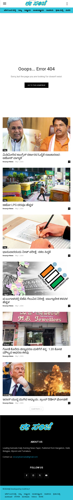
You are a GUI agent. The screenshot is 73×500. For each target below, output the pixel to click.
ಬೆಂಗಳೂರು (6, 345)
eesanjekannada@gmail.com (25, 457)
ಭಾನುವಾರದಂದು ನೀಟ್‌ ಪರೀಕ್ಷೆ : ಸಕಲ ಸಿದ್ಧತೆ (27, 252)
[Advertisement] (36, 38)
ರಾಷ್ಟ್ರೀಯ (5, 294)
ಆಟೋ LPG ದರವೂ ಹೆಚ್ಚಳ (18, 205)
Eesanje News (8, 162)
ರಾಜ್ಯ (4, 150)
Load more (36, 409)
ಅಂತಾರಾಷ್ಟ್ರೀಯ (7, 395)
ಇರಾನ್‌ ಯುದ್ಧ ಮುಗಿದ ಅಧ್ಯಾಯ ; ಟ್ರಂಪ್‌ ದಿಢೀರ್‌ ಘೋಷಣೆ (35, 399)
